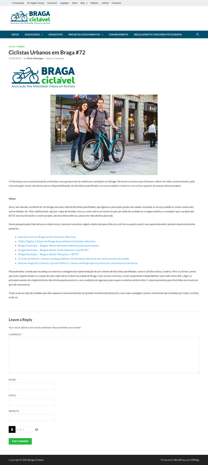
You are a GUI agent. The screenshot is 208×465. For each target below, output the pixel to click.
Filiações (94, 3)
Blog (83, 3)
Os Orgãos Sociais (35, 3)
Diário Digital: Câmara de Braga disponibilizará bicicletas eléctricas (57, 241)
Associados (32, 34)
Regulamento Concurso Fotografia (158, 34)
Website (14, 411)
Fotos (12, 46)
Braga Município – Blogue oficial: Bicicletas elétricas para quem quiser (58, 245)
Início (15, 34)
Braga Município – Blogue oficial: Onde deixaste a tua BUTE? (53, 249)
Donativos (56, 34)
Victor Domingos (35, 58)
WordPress (180, 459)
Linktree (105, 3)
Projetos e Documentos (84, 34)
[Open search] (197, 34)
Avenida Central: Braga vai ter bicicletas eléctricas (47, 236)
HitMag (195, 459)
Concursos (52, 3)
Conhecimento (118, 34)
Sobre (74, 3)
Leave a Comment (55, 58)
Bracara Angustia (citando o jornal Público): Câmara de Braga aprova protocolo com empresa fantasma (77, 263)
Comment (16, 334)
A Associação (18, 3)
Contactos (116, 3)
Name (13, 379)
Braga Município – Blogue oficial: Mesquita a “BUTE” (48, 254)
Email (13, 395)
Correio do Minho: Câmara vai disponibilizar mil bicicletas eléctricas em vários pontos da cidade (73, 258)
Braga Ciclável (35, 459)
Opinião (21, 46)
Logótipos (64, 3)
